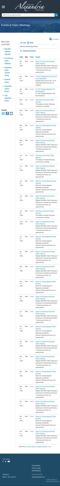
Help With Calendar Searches (8, 51)
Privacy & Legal (36, 468)
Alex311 (5, 477)
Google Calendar (41, 446)
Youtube (9, 461)
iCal (49, 446)
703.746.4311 (12, 477)
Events (8, 98)
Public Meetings (36, 470)
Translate (54, 39)
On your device (30, 446)
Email (11, 113)
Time (32, 57)
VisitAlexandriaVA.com (38, 477)
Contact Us (6, 474)
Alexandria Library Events (8, 88)
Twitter (3, 113)
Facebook (7, 113)
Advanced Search (29, 51)
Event (38, 57)
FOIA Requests (36, 465)
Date (21, 57)
